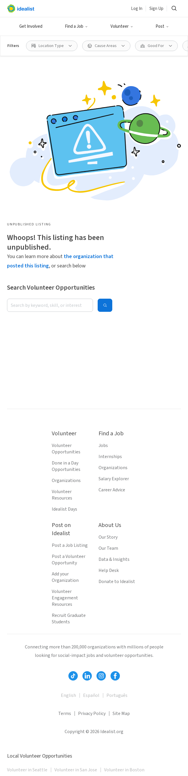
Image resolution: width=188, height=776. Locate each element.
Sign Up (156, 9)
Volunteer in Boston (124, 770)
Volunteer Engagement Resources (65, 598)
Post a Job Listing (70, 545)
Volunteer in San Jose (75, 770)
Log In (136, 9)
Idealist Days (64, 509)
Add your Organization (65, 577)
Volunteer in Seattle (27, 770)
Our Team (108, 548)
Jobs (103, 445)
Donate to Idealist (117, 581)
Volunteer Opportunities (66, 448)
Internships (110, 456)
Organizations (66, 480)
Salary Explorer (114, 479)
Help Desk (109, 570)
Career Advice (112, 490)
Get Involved (30, 26)
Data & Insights (114, 559)
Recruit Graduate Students (69, 618)
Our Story (108, 537)
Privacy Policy (92, 713)
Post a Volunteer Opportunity (68, 559)
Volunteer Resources (62, 494)
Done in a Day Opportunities (66, 466)
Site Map (121, 713)
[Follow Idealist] (73, 676)
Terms (64, 713)
